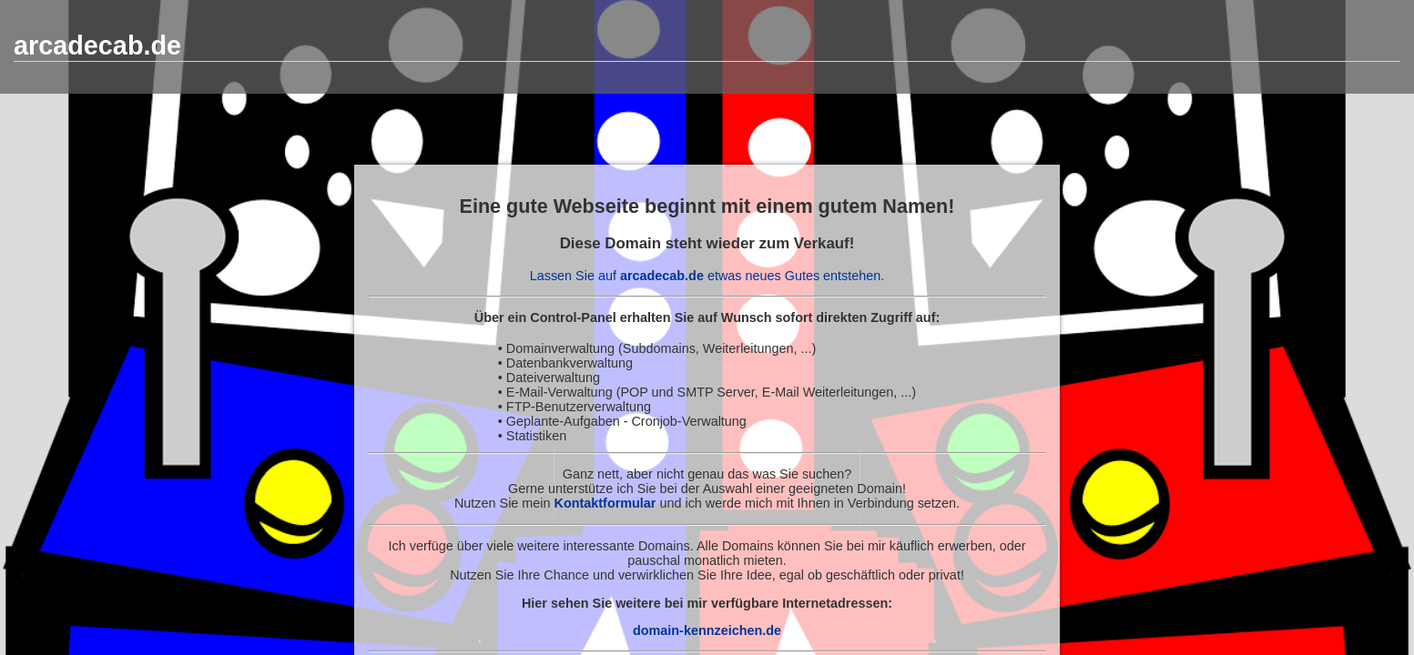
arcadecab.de (97, 45)
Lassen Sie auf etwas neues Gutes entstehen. (707, 275)
